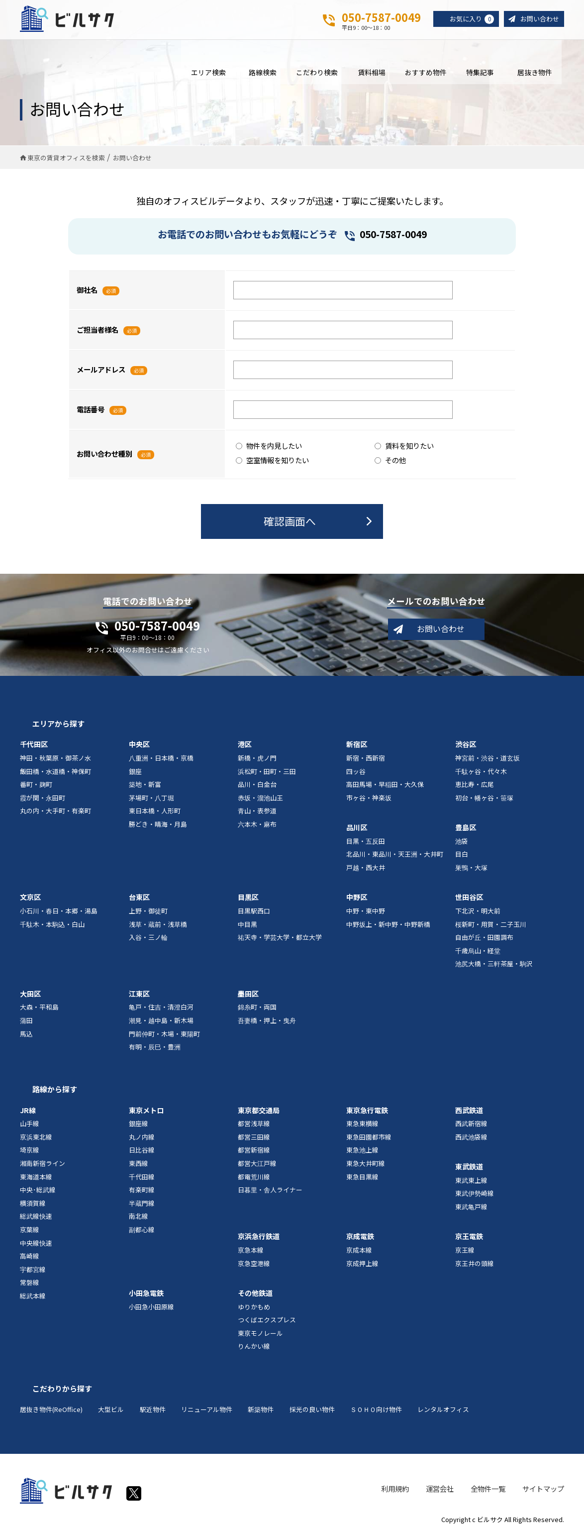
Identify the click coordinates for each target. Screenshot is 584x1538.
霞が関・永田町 (42, 799)
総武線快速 (36, 1218)
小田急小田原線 (151, 1308)
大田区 (30, 996)
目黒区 (248, 899)
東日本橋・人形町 (155, 813)
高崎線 (29, 1258)
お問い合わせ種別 (104, 456)
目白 (461, 856)
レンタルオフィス (443, 1411)
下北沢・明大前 (477, 913)
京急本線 (251, 1252)
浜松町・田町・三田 (267, 773)
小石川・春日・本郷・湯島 (58, 913)
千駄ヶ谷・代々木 (481, 773)
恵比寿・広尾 (474, 786)
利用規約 (395, 1490)
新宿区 (356, 747)
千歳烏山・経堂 (477, 952)
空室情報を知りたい (272, 462)
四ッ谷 (356, 773)
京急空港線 (254, 1265)
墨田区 (248, 996)
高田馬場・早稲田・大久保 (385, 786)
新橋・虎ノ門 (257, 760)
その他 (390, 462)
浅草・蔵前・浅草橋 (158, 926)
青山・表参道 (257, 813)
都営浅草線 (254, 1126)
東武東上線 (471, 1182)
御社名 (87, 292)
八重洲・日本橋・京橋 (161, 760)
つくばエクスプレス (267, 1322)
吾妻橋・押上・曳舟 (267, 1022)
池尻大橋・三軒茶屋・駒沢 (494, 966)
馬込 (26, 1035)
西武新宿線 (471, 1126)
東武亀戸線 (471, 1209)
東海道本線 (36, 1178)
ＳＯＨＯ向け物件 (376, 1411)
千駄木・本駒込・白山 (52, 926)
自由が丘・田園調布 (484, 939)
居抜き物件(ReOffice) (51, 1411)
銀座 (135, 773)
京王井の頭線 (474, 1265)
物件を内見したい (269, 447)
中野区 (356, 899)
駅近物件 (153, 1411)
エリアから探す (58, 726)
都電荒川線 (254, 1178)
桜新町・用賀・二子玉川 (490, 926)
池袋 (461, 843)
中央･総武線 (38, 1192)
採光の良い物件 (312, 1411)
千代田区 (34, 747)
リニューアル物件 (206, 1411)
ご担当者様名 (97, 332)
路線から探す (54, 1091)
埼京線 (29, 1152)
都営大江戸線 (257, 1165)
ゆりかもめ (254, 1308)
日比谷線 (142, 1152)
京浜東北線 (36, 1139)
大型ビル (111, 1411)
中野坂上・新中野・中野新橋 (388, 926)
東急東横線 (362, 1126)
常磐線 (29, 1284)
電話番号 (90, 411)
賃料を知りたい (404, 447)
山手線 (29, 1126)
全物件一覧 (488, 1490)
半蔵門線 (142, 1205)
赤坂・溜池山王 (260, 799)
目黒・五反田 (365, 843)
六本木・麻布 (257, 826)
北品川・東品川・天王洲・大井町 (394, 856)
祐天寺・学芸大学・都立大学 (280, 939)
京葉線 (29, 1231)
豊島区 (465, 830)
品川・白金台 (257, 786)
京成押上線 (362, 1265)
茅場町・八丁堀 (151, 799)
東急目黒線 (362, 1178)
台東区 (139, 899)
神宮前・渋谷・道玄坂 (487, 760)
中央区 (139, 747)
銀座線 (138, 1126)
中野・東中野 (365, 913)
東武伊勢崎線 (474, 1195)
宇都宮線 (33, 1271)
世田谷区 (469, 899)
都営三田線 (254, 1139)
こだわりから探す (62, 1391)
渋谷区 (465, 747)
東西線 (138, 1165)
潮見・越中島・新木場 (161, 1022)
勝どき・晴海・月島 (158, 826)
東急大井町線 (365, 1165)
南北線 (138, 1218)
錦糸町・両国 (257, 1009)
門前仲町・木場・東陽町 (164, 1035)
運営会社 (440, 1490)
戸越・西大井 (365, 870)
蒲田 (26, 1022)
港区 (245, 747)
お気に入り (467, 19)
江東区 (139, 996)
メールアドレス (101, 372)
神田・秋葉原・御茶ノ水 (55, 760)
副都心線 (142, 1231)
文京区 (30, 899)
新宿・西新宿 (365, 760)
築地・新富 (145, 786)
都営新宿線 (254, 1152)
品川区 (356, 830)
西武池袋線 (471, 1139)
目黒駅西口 (254, 913)
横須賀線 (33, 1205)
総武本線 (33, 1297)
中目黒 (247, 926)
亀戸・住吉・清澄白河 (161, 1009)
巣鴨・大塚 (471, 870)
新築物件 (261, 1411)
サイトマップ (543, 1490)
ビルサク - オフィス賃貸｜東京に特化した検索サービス (69, 19)
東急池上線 (362, 1152)
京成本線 (359, 1252)
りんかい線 (254, 1348)
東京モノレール (260, 1335)
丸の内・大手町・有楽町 (55, 813)
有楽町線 (142, 1192)
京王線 (465, 1252)
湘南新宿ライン (42, 1165)
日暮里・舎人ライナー (270, 1192)
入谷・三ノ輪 (148, 939)
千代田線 (142, 1178)
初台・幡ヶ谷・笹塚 (484, 799)
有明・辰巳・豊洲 (155, 1049)
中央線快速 (36, 1245)
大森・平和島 (39, 1009)
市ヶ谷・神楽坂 (368, 799)
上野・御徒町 (148, 913)
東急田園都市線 (368, 1139)
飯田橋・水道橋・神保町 (55, 773)
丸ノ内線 (142, 1139)
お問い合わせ (538, 19)
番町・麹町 (36, 786)
